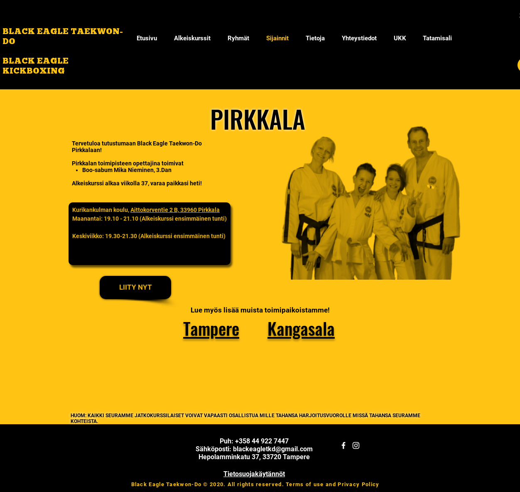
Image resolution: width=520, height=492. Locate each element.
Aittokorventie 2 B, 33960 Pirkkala (175, 210)
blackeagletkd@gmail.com (273, 449)
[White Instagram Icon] (356, 445)
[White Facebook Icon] (343, 445)
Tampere (211, 328)
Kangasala (301, 328)
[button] (315, 38)
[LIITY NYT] (135, 287)
